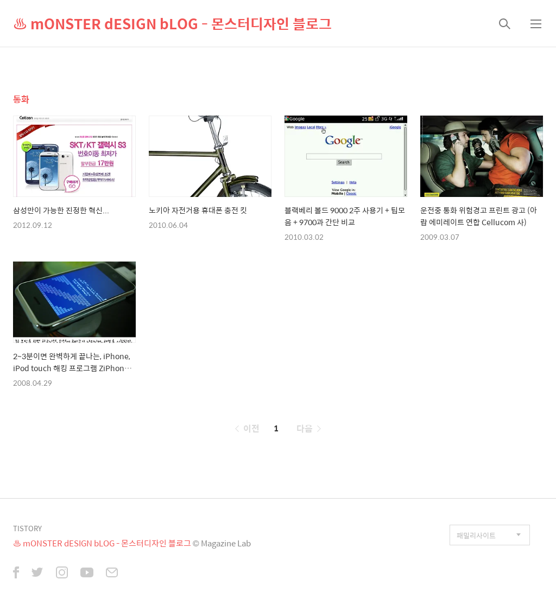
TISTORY (27, 528)
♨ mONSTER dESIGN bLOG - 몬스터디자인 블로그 (172, 23)
